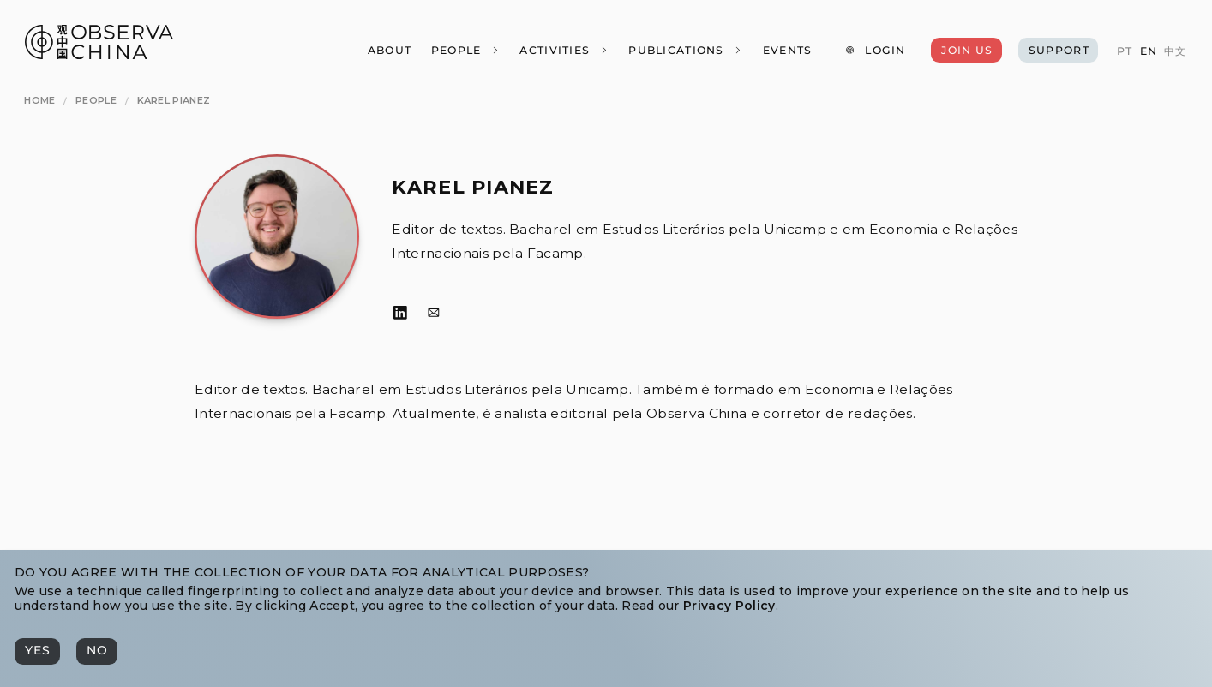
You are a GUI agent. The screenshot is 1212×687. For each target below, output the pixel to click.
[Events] (786, 50)
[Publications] (686, 50)
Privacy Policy (729, 605)
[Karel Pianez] (174, 100)
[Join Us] (966, 50)
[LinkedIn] (400, 313)
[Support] (1058, 50)
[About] (388, 50)
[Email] (433, 313)
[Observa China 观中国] (99, 54)
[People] (465, 50)
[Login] (875, 50)
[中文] (1175, 51)
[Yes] (37, 651)
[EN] (1147, 51)
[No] (96, 651)
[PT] (1124, 51)
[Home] (39, 100)
